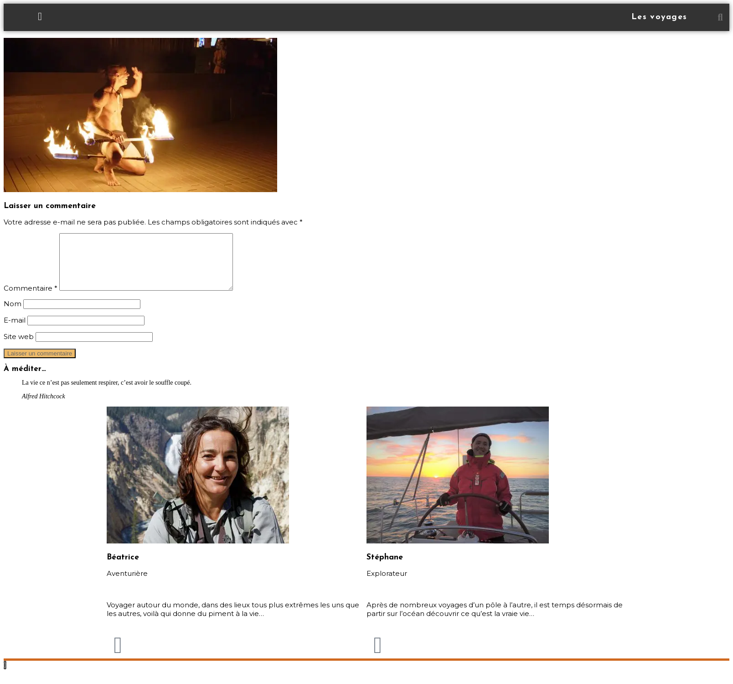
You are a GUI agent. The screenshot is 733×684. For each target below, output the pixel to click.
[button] (720, 17)
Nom (12, 314)
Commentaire (30, 299)
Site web (19, 347)
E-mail (15, 331)
